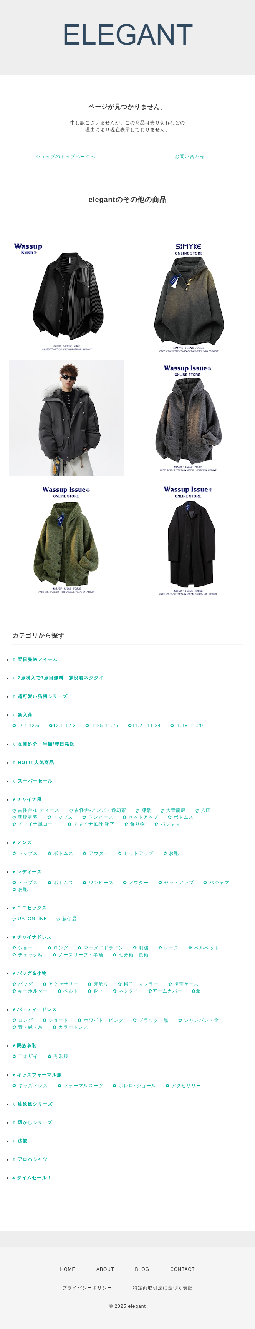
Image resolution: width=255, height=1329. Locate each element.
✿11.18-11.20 (186, 725)
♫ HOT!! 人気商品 (33, 762)
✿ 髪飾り (98, 984)
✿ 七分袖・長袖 (130, 955)
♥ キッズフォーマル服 (37, 1075)
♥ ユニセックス (29, 908)
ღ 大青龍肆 (173, 810)
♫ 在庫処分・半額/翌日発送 (43, 744)
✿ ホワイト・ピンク (100, 1020)
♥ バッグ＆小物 (29, 973)
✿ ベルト (68, 991)
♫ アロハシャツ (30, 1159)
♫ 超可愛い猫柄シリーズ (40, 696)
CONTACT (182, 1269)
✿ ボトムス (181, 817)
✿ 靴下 (95, 991)
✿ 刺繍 (141, 948)
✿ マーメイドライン (100, 948)
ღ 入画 (203, 810)
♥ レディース (27, 871)
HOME (68, 1269)
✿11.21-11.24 (144, 725)
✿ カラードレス (70, 1027)
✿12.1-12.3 (62, 725)
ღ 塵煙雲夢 (25, 817)
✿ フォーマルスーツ (80, 1085)
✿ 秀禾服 (58, 1056)
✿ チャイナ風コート (35, 824)
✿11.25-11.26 (101, 725)
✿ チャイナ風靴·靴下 (91, 824)
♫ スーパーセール (32, 781)
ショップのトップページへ (65, 156)
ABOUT (105, 1269)
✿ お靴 (171, 853)
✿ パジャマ (167, 824)
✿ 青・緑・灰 (27, 1027)
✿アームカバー (165, 991)
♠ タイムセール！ (32, 1178)
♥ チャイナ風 (27, 799)
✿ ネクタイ (126, 991)
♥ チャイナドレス (32, 937)
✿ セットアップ (140, 817)
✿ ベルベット (203, 948)
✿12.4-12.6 (26, 725)
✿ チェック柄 (27, 955)
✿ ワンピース (97, 817)
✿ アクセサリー (60, 984)
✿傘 (196, 991)
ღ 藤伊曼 (66, 918)
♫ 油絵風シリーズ (32, 1104)
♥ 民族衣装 (24, 1045)
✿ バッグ (22, 984)
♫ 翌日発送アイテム (35, 659)
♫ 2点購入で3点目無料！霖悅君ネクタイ (58, 678)
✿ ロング (58, 948)
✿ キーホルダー (30, 991)
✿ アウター (95, 853)
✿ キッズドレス (30, 1085)
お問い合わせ (190, 156)
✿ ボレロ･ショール (134, 1085)
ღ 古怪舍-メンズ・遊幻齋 (97, 810)
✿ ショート (25, 948)
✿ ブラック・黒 (151, 1020)
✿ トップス (60, 817)
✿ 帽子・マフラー (138, 984)
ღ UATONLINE (29, 918)
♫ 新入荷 (22, 715)
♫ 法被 (20, 1141)
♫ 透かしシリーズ (32, 1122)
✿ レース (168, 948)
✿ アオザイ (25, 1056)
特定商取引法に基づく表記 (163, 1288)
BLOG (142, 1269)
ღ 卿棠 (143, 810)
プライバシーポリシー (87, 1288)
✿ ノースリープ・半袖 (78, 955)
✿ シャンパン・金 (198, 1020)
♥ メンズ (22, 842)
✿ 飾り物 (134, 824)
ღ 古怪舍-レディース (36, 810)
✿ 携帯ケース (183, 984)
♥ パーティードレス (34, 1009)
